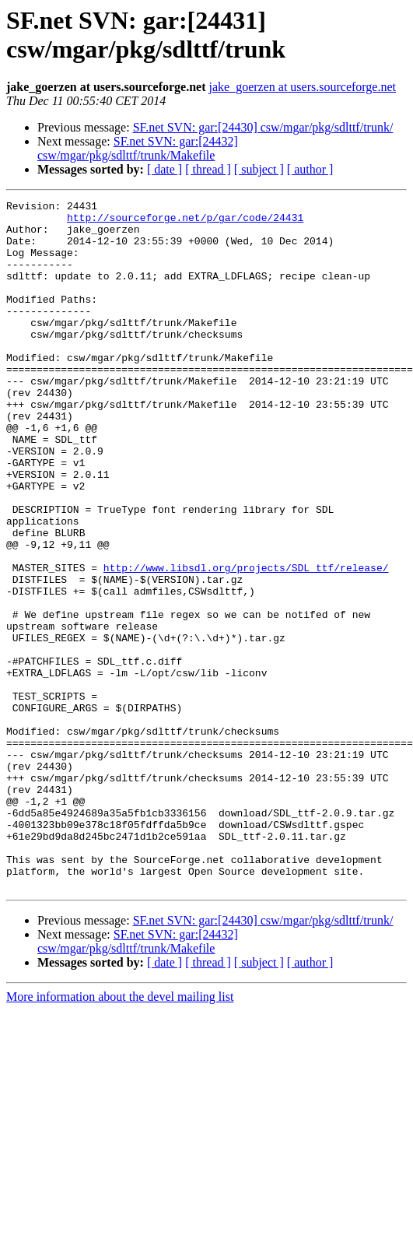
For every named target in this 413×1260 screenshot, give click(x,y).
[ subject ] (259, 169)
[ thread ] (208, 169)
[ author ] (310, 169)
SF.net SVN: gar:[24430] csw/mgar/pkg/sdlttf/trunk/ (263, 127)
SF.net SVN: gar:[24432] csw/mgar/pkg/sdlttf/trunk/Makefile (137, 148)
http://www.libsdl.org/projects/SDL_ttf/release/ (246, 642)
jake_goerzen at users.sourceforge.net (302, 86)
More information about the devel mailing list (119, 1134)
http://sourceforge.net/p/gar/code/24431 (185, 222)
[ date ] (164, 169)
